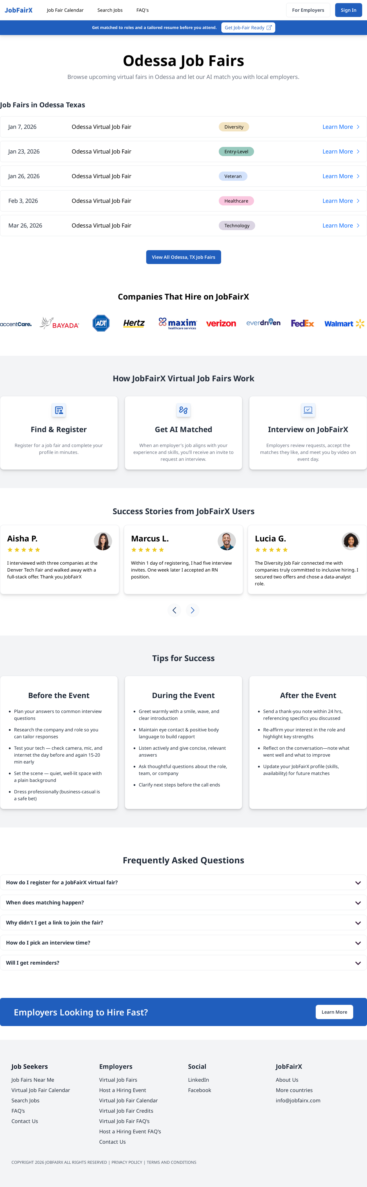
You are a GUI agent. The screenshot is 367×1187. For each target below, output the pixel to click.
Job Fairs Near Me (32, 1079)
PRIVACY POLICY (127, 1162)
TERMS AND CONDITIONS (171, 1162)
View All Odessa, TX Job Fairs (183, 257)
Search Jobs (110, 10)
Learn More (342, 127)
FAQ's (142, 10)
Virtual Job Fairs (118, 1079)
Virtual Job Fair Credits (126, 1110)
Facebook (199, 1090)
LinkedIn (198, 1079)
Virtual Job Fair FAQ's (124, 1121)
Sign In (348, 10)
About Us (287, 1079)
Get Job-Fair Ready (248, 27)
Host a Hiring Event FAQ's (130, 1131)
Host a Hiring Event (122, 1090)
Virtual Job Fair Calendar (40, 1090)
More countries (294, 1090)
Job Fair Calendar (65, 10)
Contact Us (24, 1121)
